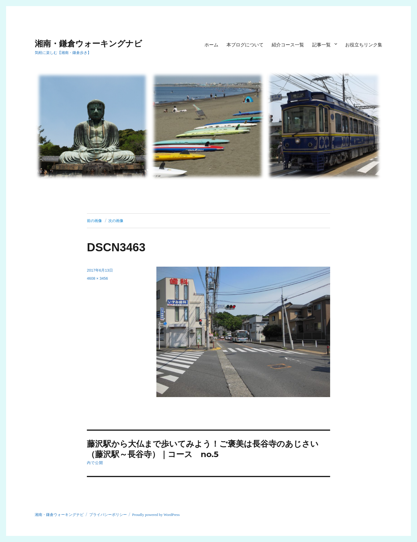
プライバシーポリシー (108, 514)
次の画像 (115, 220)
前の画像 (94, 220)
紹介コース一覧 (288, 44)
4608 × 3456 (97, 278)
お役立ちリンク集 (363, 44)
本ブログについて (245, 44)
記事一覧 (321, 44)
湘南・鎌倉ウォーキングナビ (88, 43)
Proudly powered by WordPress (156, 514)
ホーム (211, 44)
